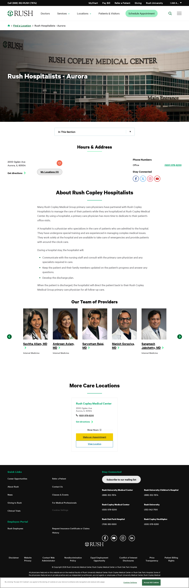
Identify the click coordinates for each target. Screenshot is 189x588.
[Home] (94, 547)
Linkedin (132, 538)
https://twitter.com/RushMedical (143, 179)
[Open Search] (170, 13)
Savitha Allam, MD (35, 344)
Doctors (45, 13)
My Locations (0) (50, 171)
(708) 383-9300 (109, 524)
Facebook (105, 538)
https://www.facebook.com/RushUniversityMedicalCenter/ (136, 179)
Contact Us (57, 486)
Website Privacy (28, 559)
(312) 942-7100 (151, 509)
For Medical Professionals (64, 502)
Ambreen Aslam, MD (63, 345)
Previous (9, 336)
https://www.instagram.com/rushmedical (150, 179)
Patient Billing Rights (171, 559)
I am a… (174, 2)
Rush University (154, 2)
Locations (82, 13)
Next (179, 336)
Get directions (15, 173)
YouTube (114, 538)
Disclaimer (14, 557)
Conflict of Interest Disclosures (128, 559)
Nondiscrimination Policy (73, 559)
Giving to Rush (15, 502)
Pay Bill (106, 2)
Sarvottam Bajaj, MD (93, 345)
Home (9, 27)
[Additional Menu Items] (179, 13)
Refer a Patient (122, 2)
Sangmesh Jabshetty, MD (151, 345)
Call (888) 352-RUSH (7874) (22, 2)
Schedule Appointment (141, 13)
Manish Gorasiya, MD (123, 345)
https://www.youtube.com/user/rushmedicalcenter (157, 179)
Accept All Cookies (151, 582)
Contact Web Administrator (48, 559)
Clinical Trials (14, 510)
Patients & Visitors (109, 13)
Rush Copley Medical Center (94, 403)
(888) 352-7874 (109, 494)
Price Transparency (152, 559)
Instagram (123, 538)
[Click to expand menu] (95, 132)
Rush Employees (15, 528)
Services (62, 13)
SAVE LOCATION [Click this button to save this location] (59, 163)
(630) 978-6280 (151, 524)
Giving (138, 2)
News (10, 494)
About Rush (13, 486)
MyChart (93, 2)
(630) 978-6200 (173, 165)
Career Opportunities (17, 478)
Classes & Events (60, 494)
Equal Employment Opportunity (99, 559)
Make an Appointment (94, 437)
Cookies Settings (60, 509)
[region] (94, 582)
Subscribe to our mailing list (121, 479)
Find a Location (22, 25)
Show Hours (94, 429)
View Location (94, 443)
